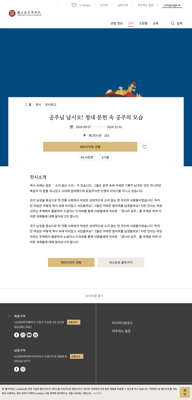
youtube (29, 334)
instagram (22, 334)
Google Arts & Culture (35, 334)
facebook (16, 334)
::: (58, 5)
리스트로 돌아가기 (121, 262)
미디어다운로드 (122, 322)
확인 (185, 392)
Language (170, 5)
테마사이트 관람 (90, 147)
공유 (131, 104)
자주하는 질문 (121, 331)
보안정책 (97, 393)
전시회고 (50, 104)
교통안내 (72, 322)
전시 (38, 104)
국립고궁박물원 (24, 13)
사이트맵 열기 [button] (94, 296)
